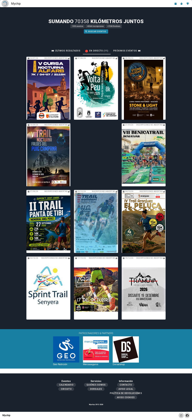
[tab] (66, 50)
